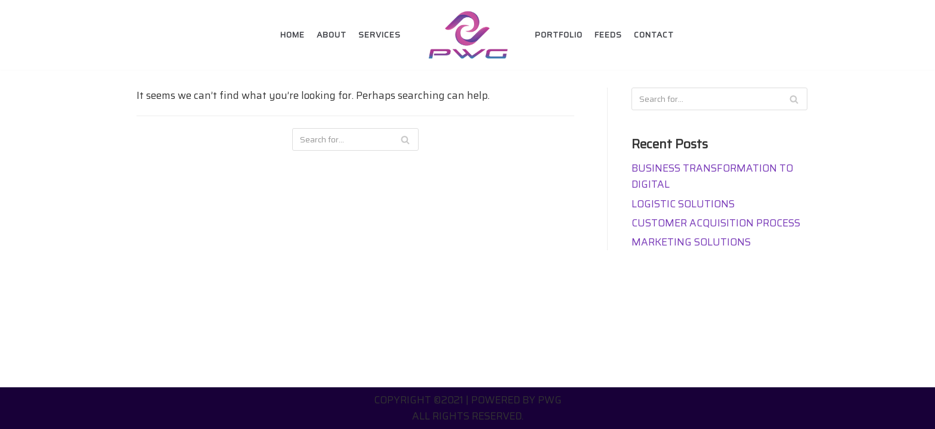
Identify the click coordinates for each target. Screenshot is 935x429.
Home (292, 35)
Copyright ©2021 (418, 400)
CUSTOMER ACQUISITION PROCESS (715, 223)
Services (379, 35)
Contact (654, 35)
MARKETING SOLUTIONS (691, 242)
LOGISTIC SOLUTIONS (683, 204)
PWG (550, 400)
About (331, 35)
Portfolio (559, 35)
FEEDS (608, 35)
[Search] (405, 139)
